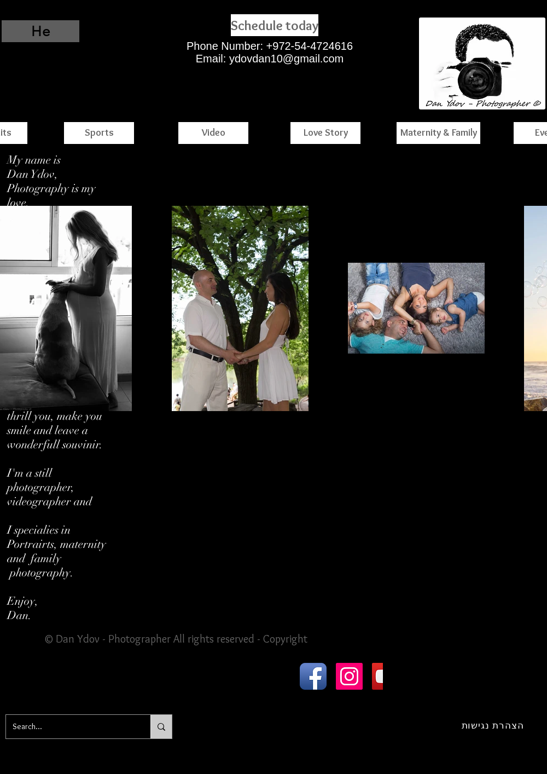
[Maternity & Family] (438, 133)
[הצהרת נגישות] (492, 725)
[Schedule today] (274, 25)
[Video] (213, 133)
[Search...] (70, 726)
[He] (40, 31)
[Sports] (99, 133)
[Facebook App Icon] (313, 676)
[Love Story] (325, 133)
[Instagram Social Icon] (349, 676)
